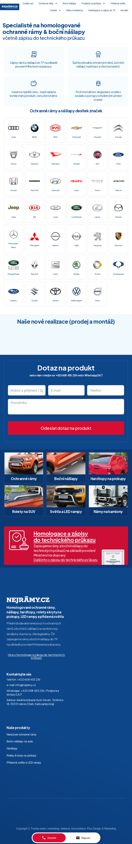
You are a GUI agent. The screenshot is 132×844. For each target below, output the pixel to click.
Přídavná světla (118, 3)
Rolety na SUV (23, 506)
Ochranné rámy (48, 3)
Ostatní (55, 10)
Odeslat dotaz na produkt (66, 422)
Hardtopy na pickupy (108, 473)
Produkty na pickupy (93, 3)
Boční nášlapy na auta (20, 736)
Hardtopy (12, 743)
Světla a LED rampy (66, 506)
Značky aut (28, 3)
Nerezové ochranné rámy (21, 729)
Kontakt (124, 10)
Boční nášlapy (69, 3)
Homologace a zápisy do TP (102, 10)
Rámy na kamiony (74, 10)
